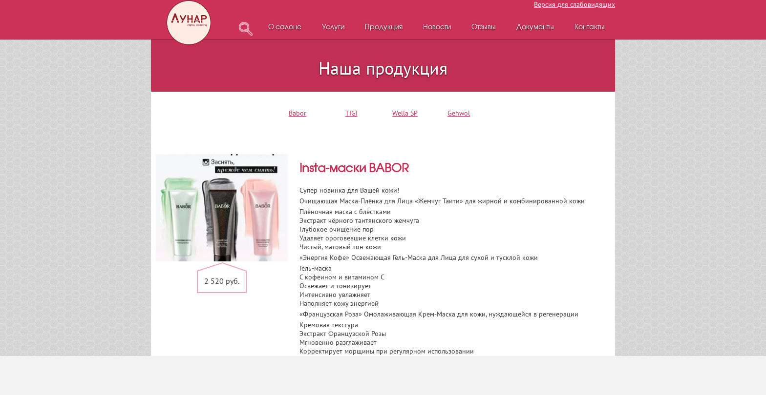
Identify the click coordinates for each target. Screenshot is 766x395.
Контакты (589, 27)
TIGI (351, 113)
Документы (535, 27)
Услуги (333, 27)
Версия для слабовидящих (574, 4)
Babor (297, 113)
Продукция (384, 27)
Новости (437, 27)
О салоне (284, 27)
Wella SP (405, 113)
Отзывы (483, 27)
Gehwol (458, 113)
